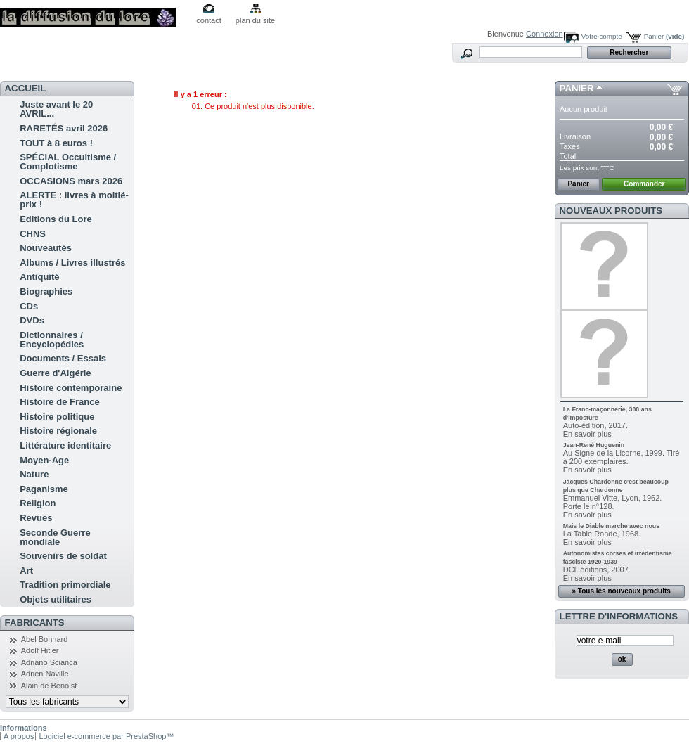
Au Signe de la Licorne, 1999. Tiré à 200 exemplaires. (621, 457)
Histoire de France (59, 402)
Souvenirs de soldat (63, 556)
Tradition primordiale (65, 584)
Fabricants (35, 622)
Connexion (544, 34)
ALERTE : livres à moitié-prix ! (74, 200)
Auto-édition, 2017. (595, 425)
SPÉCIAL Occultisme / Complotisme (68, 162)
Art (26, 570)
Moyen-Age (44, 460)
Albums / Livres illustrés (72, 262)
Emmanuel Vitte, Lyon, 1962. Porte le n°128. (612, 502)
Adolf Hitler (40, 650)
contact (208, 20)
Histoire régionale (58, 430)
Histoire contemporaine (71, 387)
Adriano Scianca (49, 662)
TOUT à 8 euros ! (56, 143)
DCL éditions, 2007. (597, 569)
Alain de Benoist (49, 685)
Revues (36, 518)
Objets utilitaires (55, 599)
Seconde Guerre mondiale (55, 537)
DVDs (32, 320)
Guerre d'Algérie (55, 373)
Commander (644, 184)
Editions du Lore (56, 219)
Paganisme (44, 489)
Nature (34, 474)
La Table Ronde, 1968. (602, 533)
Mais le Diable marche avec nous (611, 525)
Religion (38, 503)
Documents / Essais (63, 358)
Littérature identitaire (65, 445)
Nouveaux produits (611, 210)
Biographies (46, 291)
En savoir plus (587, 434)
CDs (29, 306)
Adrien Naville (45, 673)
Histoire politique (57, 416)
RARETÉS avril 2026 (64, 128)
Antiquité (39, 276)
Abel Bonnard (44, 639)
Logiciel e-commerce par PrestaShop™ (106, 736)
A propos (19, 736)
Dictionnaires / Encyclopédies (52, 339)
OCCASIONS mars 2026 (71, 181)
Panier (664, 36)
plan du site (255, 20)
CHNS (33, 234)
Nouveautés (46, 248)
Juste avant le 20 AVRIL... (56, 109)
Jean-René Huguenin (594, 445)
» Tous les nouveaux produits (621, 591)
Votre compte (601, 36)
